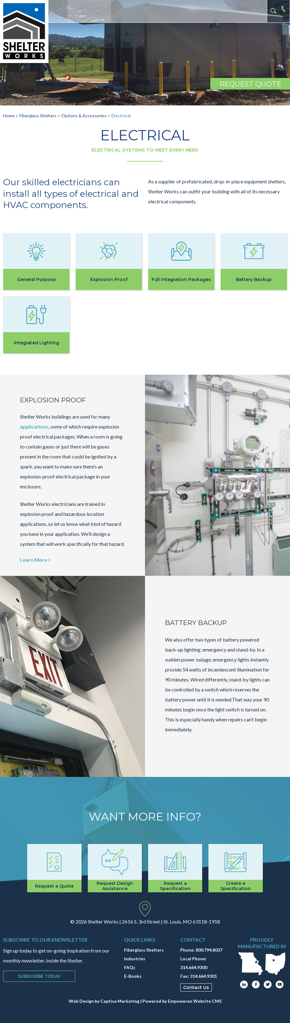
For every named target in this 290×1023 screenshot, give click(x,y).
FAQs (129, 967)
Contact (256, 11)
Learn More (36, 560)
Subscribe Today (39, 976)
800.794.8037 (209, 950)
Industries (177, 11)
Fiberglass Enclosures (138, 11)
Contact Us (196, 987)
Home (9, 115)
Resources (204, 11)
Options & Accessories (84, 115)
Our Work (231, 11)
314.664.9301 (203, 976)
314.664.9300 (193, 967)
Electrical (121, 115)
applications (34, 426)
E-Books (133, 976)
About (58, 11)
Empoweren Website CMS (195, 1001)
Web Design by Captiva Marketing (104, 1001)
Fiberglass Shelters (90, 11)
